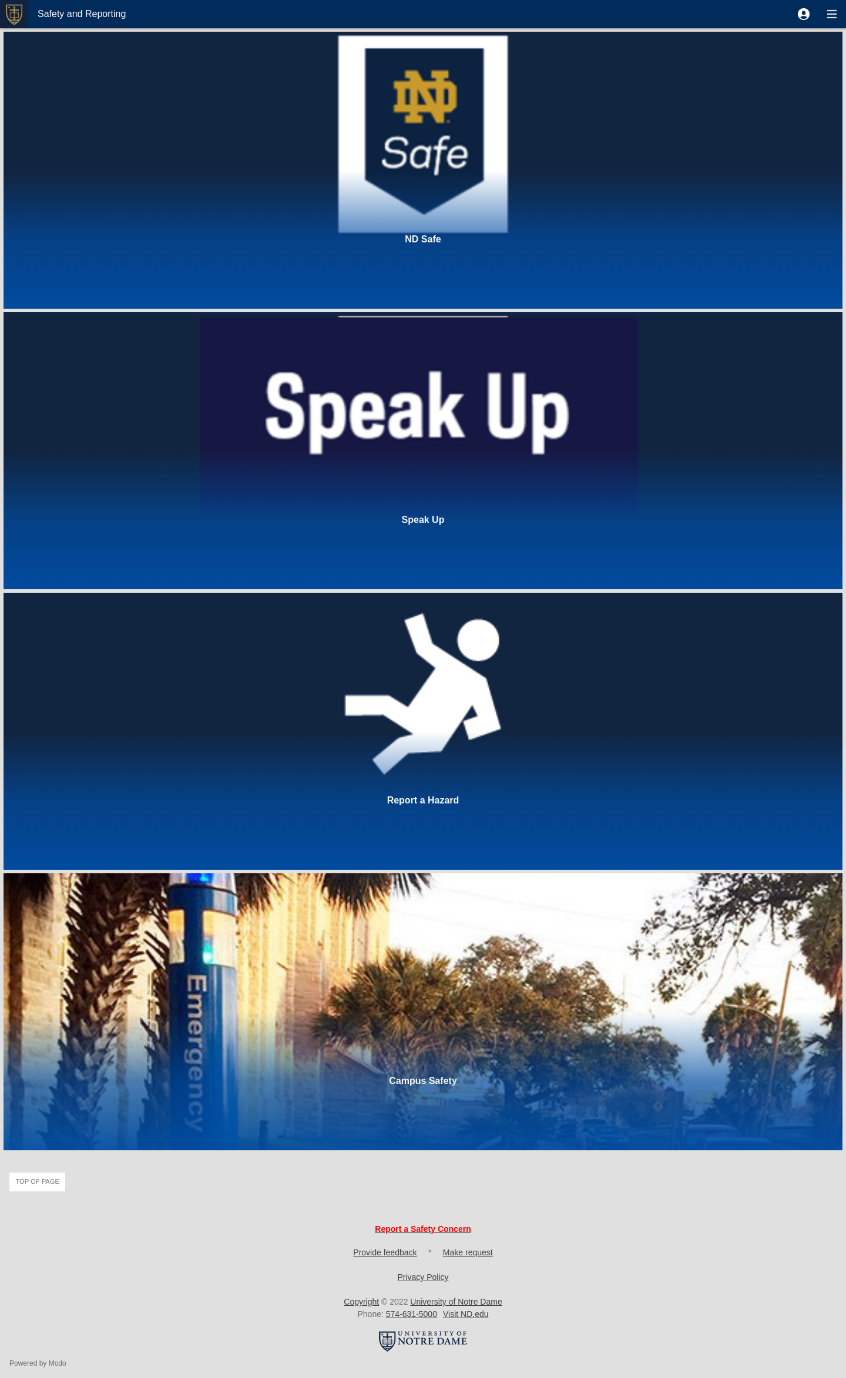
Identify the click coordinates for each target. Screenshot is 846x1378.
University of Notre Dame (456, 1301)
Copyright (361, 1301)
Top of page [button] (37, 1181)
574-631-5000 (411, 1314)
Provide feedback (385, 1252)
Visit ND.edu (466, 1314)
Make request (468, 1252)
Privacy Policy (422, 1277)
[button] (804, 14)
